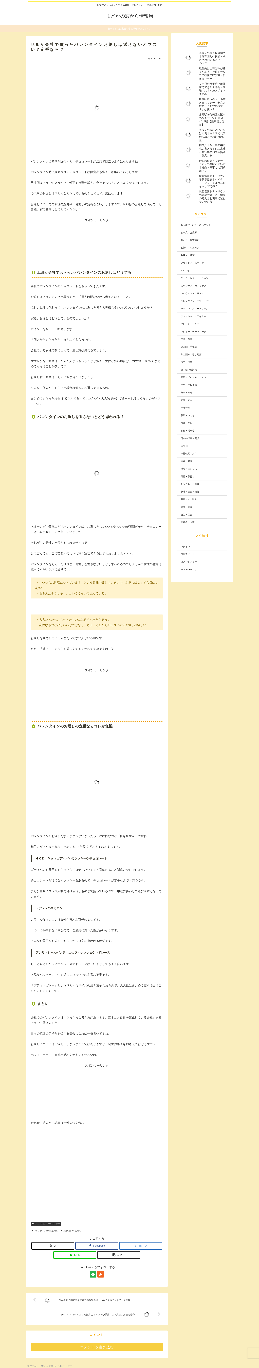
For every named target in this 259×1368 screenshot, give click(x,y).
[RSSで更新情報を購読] (100, 1274)
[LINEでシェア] (74, 1255)
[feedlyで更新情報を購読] (93, 1274)
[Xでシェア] (52, 1246)
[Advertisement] (97, 243)
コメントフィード (190, 561)
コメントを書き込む (97, 1347)
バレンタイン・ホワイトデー (46, 1224)
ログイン (185, 546)
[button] (118, 1255)
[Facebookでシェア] (96, 1246)
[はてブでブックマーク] (140, 1246)
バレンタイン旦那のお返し (45, 1230)
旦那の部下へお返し (71, 1230)
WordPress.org (188, 569)
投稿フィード (188, 554)
